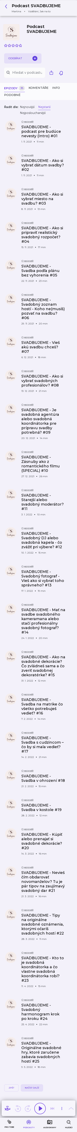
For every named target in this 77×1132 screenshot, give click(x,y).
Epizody (14, 88)
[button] (34, 8)
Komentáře (38, 88)
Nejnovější (27, 107)
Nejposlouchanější (33, 113)
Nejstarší (44, 107)
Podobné (12, 95)
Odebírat (22, 58)
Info (56, 88)
